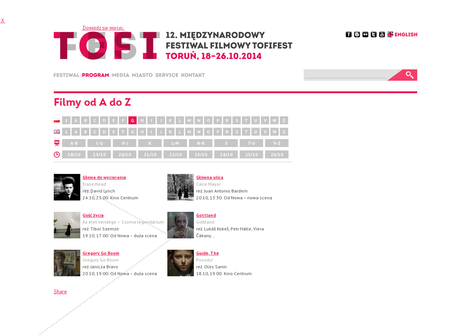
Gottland (206, 215)
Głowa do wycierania (104, 177)
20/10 (125, 154)
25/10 (251, 154)
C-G (99, 143)
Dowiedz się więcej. (103, 28)
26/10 (277, 154)
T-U (251, 143)
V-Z (277, 143)
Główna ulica (209, 177)
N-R (201, 143)
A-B (74, 143)
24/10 (226, 154)
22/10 (175, 154)
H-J (125, 143)
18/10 (74, 154)
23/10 (201, 154)
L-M (175, 143)
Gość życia (93, 215)
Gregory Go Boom (101, 253)
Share (60, 291)
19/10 (99, 154)
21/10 (150, 154)
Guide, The (207, 253)
